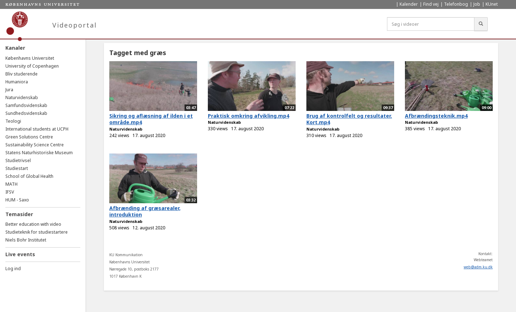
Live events (20, 254)
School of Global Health (29, 176)
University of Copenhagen (32, 66)
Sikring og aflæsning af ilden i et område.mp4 (151, 119)
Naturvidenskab (21, 97)
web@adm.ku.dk (478, 266)
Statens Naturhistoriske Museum (39, 153)
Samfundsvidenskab (26, 105)
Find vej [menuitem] (431, 4)
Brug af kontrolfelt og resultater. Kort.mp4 (349, 119)
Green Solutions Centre (29, 137)
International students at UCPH (36, 129)
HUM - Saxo (17, 200)
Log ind (13, 268)
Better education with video (33, 224)
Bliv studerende (21, 74)
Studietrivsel (18, 160)
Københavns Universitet (29, 58)
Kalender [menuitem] (409, 4)
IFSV (9, 192)
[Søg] (481, 24)
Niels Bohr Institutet (25, 240)
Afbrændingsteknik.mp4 (436, 115)
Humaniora (16, 82)
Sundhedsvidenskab (26, 113)
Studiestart (16, 168)
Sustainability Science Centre (34, 145)
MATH (11, 184)
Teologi (13, 121)
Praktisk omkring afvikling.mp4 (248, 115)
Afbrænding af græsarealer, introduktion (145, 211)
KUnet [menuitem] (492, 4)
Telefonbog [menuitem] (456, 4)
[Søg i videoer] (430, 24)
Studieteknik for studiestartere (36, 232)
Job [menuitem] (476, 4)
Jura (9, 90)
